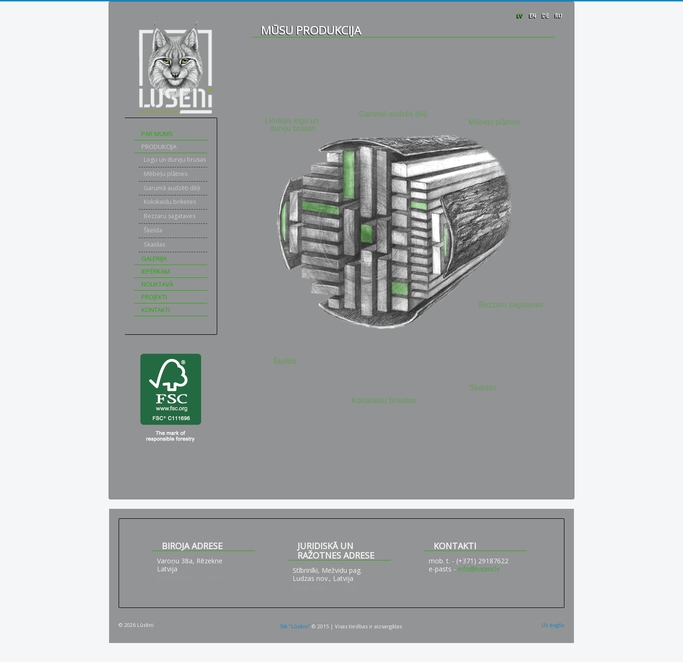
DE (546, 15)
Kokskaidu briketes (170, 202)
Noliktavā (157, 284)
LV (521, 15)
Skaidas (154, 244)
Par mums (157, 133)
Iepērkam (155, 271)
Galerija (153, 258)
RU (558, 15)
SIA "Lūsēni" (295, 626)
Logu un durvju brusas (175, 160)
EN (533, 15)
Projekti (154, 297)
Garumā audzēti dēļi (172, 188)
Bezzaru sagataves (169, 216)
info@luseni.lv (478, 568)
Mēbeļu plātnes (165, 174)
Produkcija (158, 146)
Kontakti (155, 309)
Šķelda (153, 230)
